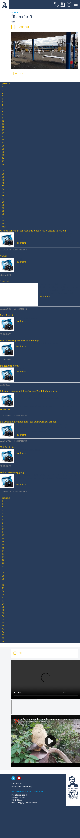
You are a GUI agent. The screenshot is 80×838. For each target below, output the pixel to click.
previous (6, 83)
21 (3, 148)
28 (3, 170)
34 (3, 189)
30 (3, 176)
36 (3, 195)
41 (3, 211)
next (4, 226)
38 (3, 201)
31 (3, 180)
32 (3, 183)
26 (3, 164)
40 (3, 208)
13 (3, 123)
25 (3, 161)
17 (3, 136)
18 (3, 139)
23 (3, 155)
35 (3, 192)
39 (3, 204)
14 (3, 127)
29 (3, 173)
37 (3, 198)
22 (3, 152)
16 (3, 133)
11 (2, 117)
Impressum (16, 783)
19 (3, 142)
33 (3, 186)
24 (3, 158)
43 (3, 217)
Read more (21, 242)
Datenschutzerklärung (21, 786)
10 (3, 114)
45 (3, 223)
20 (3, 145)
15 (3, 130)
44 (3, 220)
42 (3, 214)
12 (3, 120)
